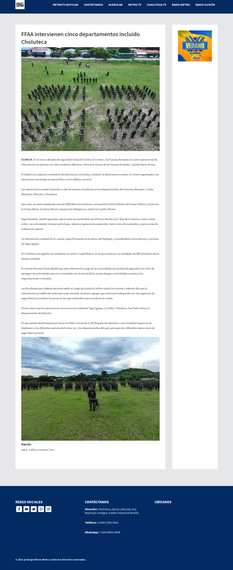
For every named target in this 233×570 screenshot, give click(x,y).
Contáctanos (93, 4)
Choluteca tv (156, 4)
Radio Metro (181, 4)
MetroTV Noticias (65, 4)
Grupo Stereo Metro (38, 559)
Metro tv (134, 4)
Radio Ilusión (205, 4)
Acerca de (116, 4)
